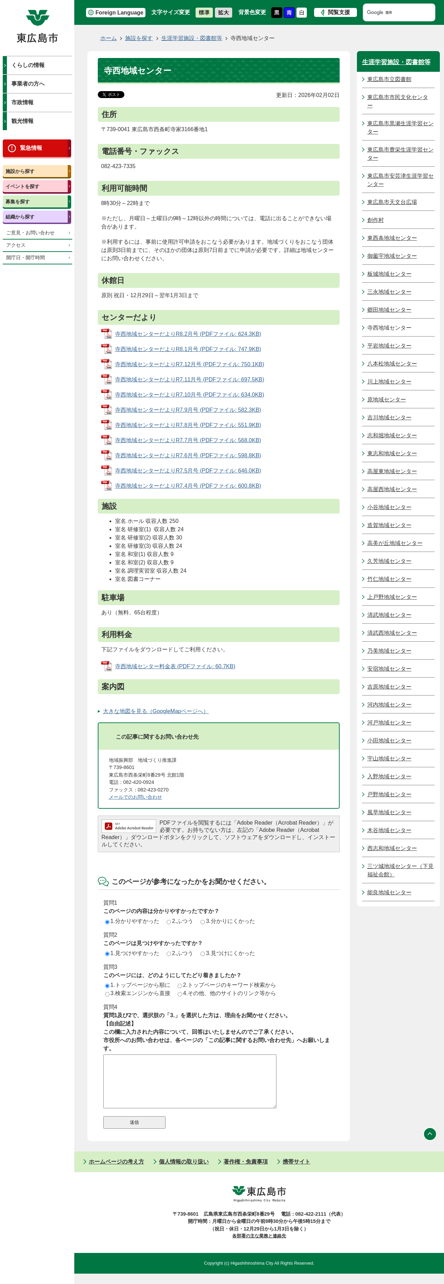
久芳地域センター (389, 561)
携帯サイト (296, 1172)
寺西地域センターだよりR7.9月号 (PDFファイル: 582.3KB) (188, 410)
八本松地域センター (392, 364)
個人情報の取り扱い (184, 1172)
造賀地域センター (389, 525)
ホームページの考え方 (116, 1172)
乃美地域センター (389, 651)
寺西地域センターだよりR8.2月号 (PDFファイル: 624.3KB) (188, 334)
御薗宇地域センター (392, 256)
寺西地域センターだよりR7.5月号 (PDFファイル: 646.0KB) (188, 471)
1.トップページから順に (137, 985)
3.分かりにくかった (227, 921)
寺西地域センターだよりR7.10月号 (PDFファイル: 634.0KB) (189, 395)
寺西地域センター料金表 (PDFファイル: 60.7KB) (175, 666)
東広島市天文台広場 (392, 202)
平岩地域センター (389, 346)
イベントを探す (22, 186)
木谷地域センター (389, 830)
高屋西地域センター (392, 489)
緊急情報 (31, 148)
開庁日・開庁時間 (25, 257)
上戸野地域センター (392, 597)
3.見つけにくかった (227, 953)
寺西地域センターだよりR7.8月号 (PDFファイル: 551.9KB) (188, 425)
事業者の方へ (28, 84)
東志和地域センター (392, 453)
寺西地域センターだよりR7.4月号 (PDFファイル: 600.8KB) (188, 486)
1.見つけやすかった (132, 953)
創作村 (375, 220)
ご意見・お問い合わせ (30, 232)
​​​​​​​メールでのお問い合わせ (135, 797)
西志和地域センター (392, 848)
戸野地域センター (389, 794)
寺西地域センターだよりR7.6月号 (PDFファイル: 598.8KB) (188, 455)
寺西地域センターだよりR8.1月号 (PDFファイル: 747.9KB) (188, 349)
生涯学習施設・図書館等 (191, 38)
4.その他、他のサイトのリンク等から (227, 993)
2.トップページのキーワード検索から (227, 985)
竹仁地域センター (389, 579)
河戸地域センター (389, 723)
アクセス (16, 245)
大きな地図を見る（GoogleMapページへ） (156, 711)
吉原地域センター (389, 687)
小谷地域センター (389, 507)
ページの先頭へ (430, 1144)
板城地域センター (389, 274)
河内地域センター (389, 705)
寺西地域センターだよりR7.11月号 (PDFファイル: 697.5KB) (189, 379)
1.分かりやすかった (132, 921)
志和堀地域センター (392, 435)
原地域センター (386, 399)
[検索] (392, 12)
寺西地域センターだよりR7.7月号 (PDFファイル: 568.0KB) (188, 440)
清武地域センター (389, 615)
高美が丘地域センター (395, 543)
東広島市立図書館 (389, 79)
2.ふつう (180, 921)
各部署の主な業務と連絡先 (259, 1246)
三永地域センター (389, 292)
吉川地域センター (389, 417)
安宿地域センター (389, 669)
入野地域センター (389, 776)
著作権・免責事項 (246, 1172)
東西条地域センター (392, 238)
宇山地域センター (389, 758)
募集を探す (18, 201)
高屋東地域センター (392, 471)
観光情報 (22, 121)
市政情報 (22, 102)
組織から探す (20, 217)
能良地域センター (389, 892)
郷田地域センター (389, 310)
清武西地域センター (392, 633)
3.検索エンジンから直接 (137, 993)
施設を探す (139, 38)
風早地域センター (389, 812)
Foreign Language (119, 13)
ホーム (108, 38)
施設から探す (20, 171)
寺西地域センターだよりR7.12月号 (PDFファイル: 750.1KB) (189, 364)
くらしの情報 (28, 65)
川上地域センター (389, 382)
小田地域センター (389, 740)
